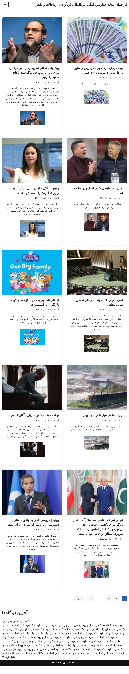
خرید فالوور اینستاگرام (103, 637)
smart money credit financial (96, 653)
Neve (74, 671)
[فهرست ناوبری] (5, 4)
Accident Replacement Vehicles (19, 661)
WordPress (57, 671)
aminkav (117, 78)
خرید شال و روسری (89, 633)
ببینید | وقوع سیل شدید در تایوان (102, 418)
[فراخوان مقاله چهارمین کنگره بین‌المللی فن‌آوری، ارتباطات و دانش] (81, 4)
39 (90, 607)
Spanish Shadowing (111, 633)
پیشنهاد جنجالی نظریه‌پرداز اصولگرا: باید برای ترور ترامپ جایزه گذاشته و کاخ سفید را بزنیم (33, 72)
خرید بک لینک (50, 633)
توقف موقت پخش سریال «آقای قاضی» (34, 418)
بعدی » (79, 607)
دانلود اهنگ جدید (34, 633)
